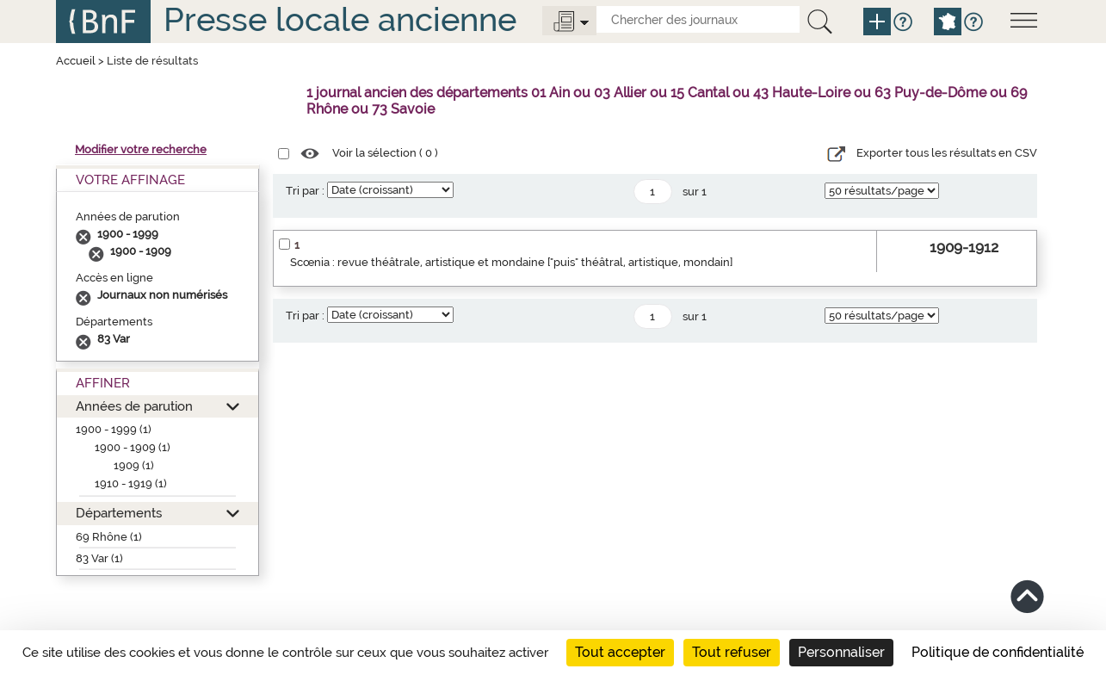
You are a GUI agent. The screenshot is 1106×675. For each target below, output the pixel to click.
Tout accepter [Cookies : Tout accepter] (620, 652)
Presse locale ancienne (340, 19)
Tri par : (305, 190)
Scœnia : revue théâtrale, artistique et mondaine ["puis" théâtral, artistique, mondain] (511, 262)
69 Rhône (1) (109, 536)
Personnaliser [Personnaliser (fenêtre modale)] (841, 652)
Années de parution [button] (134, 406)
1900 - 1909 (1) (132, 447)
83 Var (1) (99, 558)
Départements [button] (119, 512)
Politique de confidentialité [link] (997, 652)
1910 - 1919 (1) (131, 483)
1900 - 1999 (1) (113, 429)
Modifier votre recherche (141, 149)
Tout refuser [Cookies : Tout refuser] (731, 652)
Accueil (76, 60)
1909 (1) (134, 465)
